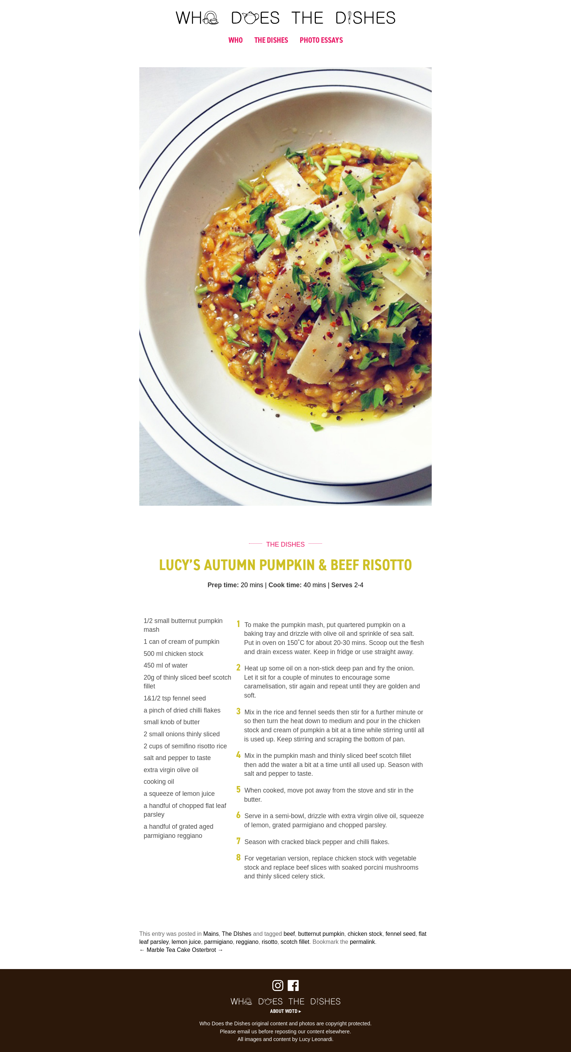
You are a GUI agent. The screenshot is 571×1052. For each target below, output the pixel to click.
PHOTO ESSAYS (321, 40)
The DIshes (237, 934)
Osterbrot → (207, 950)
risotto (269, 942)
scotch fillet (295, 942)
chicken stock (365, 934)
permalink (362, 942)
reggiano (247, 942)
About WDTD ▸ (285, 1011)
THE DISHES (271, 40)
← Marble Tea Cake (164, 950)
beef (289, 934)
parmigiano (218, 942)
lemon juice (186, 942)
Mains (211, 934)
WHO (235, 40)
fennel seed (401, 934)
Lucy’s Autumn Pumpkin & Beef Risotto (285, 565)
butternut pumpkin (321, 934)
